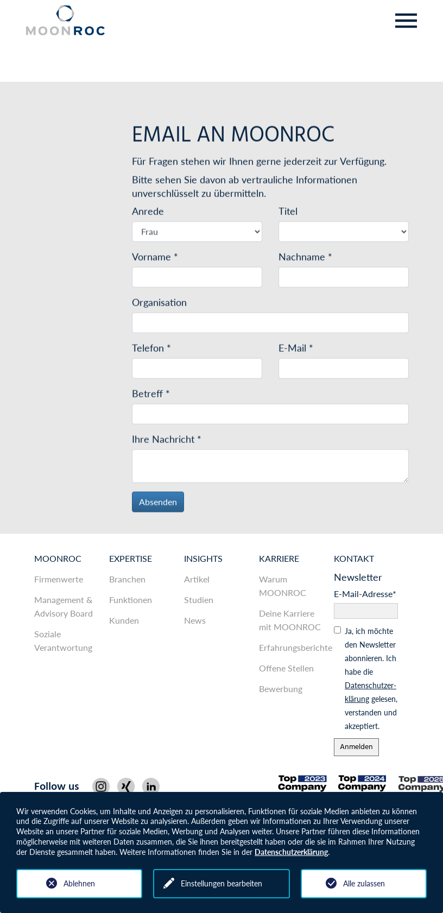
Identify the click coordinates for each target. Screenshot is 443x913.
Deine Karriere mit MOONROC (290, 620)
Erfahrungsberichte (291, 647)
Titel (288, 212)
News (195, 620)
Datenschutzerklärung (291, 852)
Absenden (158, 503)
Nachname (305, 258)
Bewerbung (280, 688)
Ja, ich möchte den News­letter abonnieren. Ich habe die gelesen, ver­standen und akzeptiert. (371, 678)
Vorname (155, 258)
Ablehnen (79, 883)
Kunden (124, 620)
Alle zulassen (364, 883)
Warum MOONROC (282, 586)
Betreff (151, 395)
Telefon (151, 349)
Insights (203, 558)
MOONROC (57, 558)
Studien (198, 599)
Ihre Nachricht (166, 440)
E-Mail (296, 349)
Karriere (279, 558)
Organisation (159, 303)
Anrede (148, 212)
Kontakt (354, 558)
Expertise (130, 558)
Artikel (197, 579)
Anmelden (356, 747)
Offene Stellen (286, 668)
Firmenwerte (58, 579)
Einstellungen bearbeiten (221, 883)
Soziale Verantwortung (63, 640)
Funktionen (130, 599)
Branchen (127, 579)
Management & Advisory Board (63, 606)
